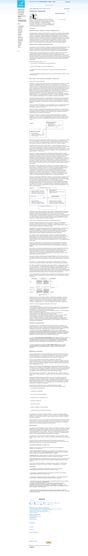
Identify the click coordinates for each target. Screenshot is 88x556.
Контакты (20, 18)
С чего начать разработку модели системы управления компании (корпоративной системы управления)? (45, 508)
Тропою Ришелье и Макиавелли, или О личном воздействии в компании (40, 509)
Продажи (19, 34)
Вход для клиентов (67, 8)
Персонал (20, 32)
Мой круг (31, 504)
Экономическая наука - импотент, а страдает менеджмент (38, 510)
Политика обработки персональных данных (22, 20)
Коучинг (19, 35)
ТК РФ (19, 47)
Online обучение (21, 12)
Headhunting (20, 40)
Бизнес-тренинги (21, 9)
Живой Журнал (37, 504)
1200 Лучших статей (33, 1)
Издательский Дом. (32, 518)
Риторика (20, 43)
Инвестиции (20, 37)
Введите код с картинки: (40, 542)
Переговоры (20, 30)
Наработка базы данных (33, 519)
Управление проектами (33, 517)
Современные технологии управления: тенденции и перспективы (39, 511)
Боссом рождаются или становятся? (35, 516)
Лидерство (20, 29)
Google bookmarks (44, 504)
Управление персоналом (60, 13)
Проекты (50, 1)
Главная (31, 8)
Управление (20, 27)
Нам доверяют (21, 14)
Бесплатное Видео (43, 1)
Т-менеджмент (21, 26)
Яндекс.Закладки (51, 504)
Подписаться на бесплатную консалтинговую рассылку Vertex (39, 545)
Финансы (19, 42)
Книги (54, 1)
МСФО (19, 45)
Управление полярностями (46, 8)
